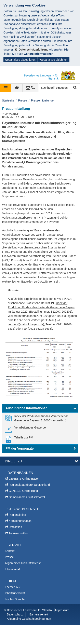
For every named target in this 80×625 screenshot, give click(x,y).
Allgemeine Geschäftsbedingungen (29, 618)
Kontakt (9, 551)
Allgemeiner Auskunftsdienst (23, 563)
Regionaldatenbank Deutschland (29, 484)
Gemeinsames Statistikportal (27, 497)
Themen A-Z (13, 587)
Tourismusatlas (18, 533)
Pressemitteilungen (43, 100)
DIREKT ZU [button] (13, 461)
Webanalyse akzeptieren (20, 59)
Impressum (62, 610)
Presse (22, 100)
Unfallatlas (15, 527)
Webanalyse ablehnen (53, 59)
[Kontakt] (30, 87)
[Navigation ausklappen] (5, 87)
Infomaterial (12, 569)
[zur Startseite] (17, 87)
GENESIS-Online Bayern (24, 478)
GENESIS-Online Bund (23, 490)
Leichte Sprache (15, 599)
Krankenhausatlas (20, 520)
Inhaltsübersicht (15, 593)
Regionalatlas (17, 514)
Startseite (8, 100)
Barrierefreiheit (38, 614)
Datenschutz (15, 614)
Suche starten (75, 88)
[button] (40, 408)
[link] (40, 418)
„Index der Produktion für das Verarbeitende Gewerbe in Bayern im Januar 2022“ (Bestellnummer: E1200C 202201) (41, 307)
